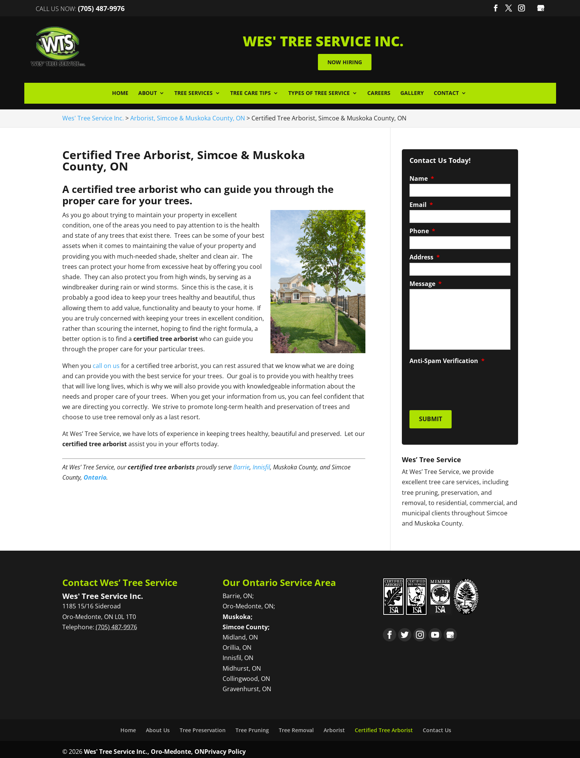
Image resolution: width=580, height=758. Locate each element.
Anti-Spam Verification (447, 359)
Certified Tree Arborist (384, 725)
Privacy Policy (225, 747)
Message (425, 282)
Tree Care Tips (250, 91)
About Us (158, 725)
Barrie (241, 465)
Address (424, 256)
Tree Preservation (203, 725)
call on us (106, 364)
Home (120, 91)
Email (421, 203)
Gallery (412, 91)
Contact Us (437, 725)
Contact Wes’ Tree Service (119, 578)
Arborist (334, 725)
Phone (422, 230)
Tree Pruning (252, 725)
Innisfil (261, 465)
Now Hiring (367, 61)
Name (421, 177)
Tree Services (193, 91)
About (147, 91)
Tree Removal (296, 725)
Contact (446, 91)
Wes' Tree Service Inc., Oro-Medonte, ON (144, 747)
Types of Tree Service (319, 91)
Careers (378, 91)
